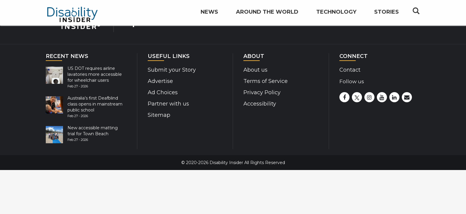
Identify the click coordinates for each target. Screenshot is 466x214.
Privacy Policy (260, 92)
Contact (349, 70)
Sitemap (158, 115)
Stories (386, 19)
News (209, 19)
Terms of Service (264, 81)
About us (255, 70)
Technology (336, 19)
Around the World (267, 19)
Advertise (160, 81)
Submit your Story (171, 70)
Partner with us (167, 104)
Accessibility (259, 104)
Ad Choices (162, 92)
